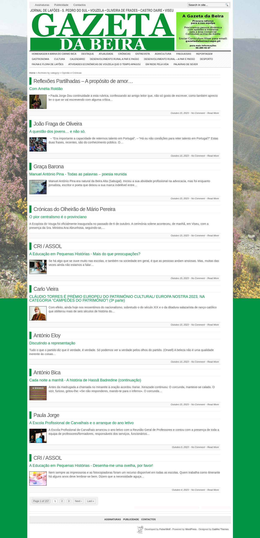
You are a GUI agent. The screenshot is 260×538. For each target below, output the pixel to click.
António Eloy (47, 335)
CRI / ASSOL (48, 246)
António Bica (47, 372)
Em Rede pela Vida (157, 64)
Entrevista (143, 54)
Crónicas (124, 54)
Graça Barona (49, 166)
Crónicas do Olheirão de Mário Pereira (74, 209)
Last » (90, 501)
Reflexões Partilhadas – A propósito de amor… (83, 81)
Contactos (79, 4)
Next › (78, 501)
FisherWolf (164, 529)
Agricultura (163, 54)
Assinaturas (42, 4)
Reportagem (204, 54)
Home (32, 73)
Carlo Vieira (46, 289)
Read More (213, 113)
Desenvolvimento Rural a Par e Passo (114, 59)
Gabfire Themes (220, 529)
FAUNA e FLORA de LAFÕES (47, 64)
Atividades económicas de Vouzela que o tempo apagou (104, 64)
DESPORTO (206, 59)
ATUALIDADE (106, 54)
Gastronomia (40, 59)
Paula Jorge (46, 415)
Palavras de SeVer (186, 64)
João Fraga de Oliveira (58, 124)
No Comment (198, 113)
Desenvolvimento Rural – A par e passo (169, 59)
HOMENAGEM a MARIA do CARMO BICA (54, 54)
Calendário (77, 59)
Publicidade (61, 4)
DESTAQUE (87, 54)
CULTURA (59, 59)
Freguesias (183, 54)
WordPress (191, 529)
